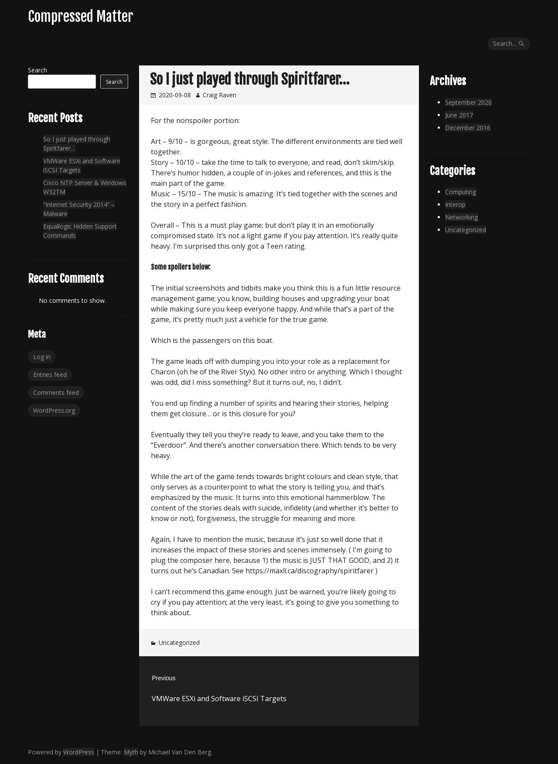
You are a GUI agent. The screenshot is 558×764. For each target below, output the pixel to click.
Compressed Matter (80, 16)
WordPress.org (54, 410)
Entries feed (50, 374)
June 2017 (459, 115)
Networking (461, 217)
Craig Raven (219, 95)
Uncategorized (179, 642)
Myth (131, 752)
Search (37, 70)
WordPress (78, 752)
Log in (42, 357)
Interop (455, 204)
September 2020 (468, 102)
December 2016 (467, 127)
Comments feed (56, 392)
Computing (460, 192)
